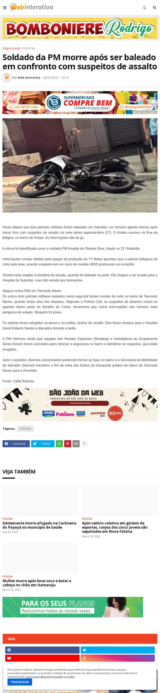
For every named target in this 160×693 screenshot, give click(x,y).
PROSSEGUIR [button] (20, 682)
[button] (5, 7)
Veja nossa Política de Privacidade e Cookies (50, 676)
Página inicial (11, 48)
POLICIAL (29, 48)
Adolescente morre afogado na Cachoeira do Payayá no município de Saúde (39, 525)
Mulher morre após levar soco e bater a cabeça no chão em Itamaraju (36, 583)
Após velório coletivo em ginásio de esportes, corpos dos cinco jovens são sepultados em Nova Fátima (115, 527)
